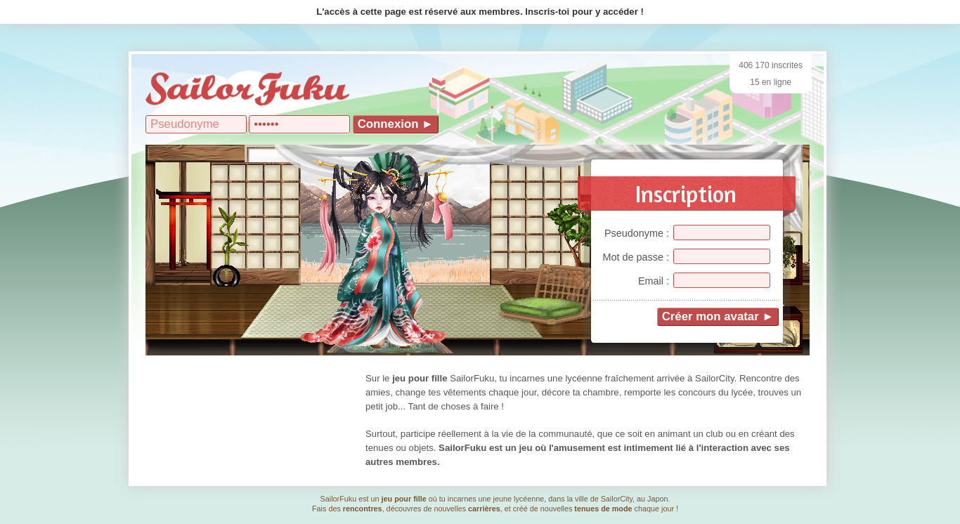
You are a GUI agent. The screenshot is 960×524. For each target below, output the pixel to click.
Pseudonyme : (636, 233)
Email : (653, 281)
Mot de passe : (636, 257)
